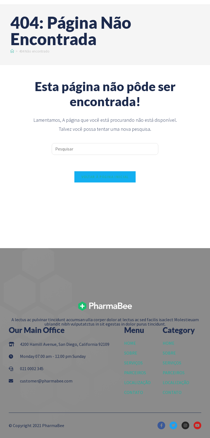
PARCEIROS (135, 372)
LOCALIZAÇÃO (137, 382)
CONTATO (133, 392)
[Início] (12, 51)
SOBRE (130, 353)
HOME (130, 343)
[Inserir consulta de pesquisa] (105, 149)
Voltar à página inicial (105, 177)
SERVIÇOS (133, 363)
